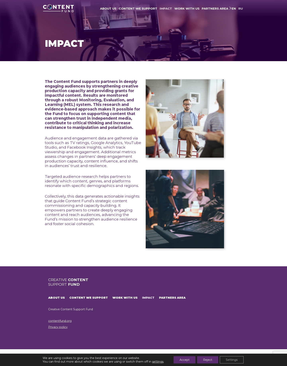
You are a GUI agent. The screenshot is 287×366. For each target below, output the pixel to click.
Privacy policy (58, 327)
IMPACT (166, 8)
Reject (207, 360)
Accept (185, 360)
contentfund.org (60, 321)
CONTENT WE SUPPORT (138, 8)
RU (240, 8)
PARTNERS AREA (215, 8)
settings (157, 361)
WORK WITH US (187, 8)
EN (234, 8)
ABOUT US (108, 8)
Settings (232, 360)
